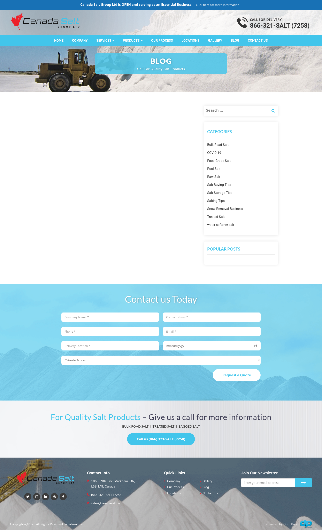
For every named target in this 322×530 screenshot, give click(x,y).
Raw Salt (213, 177)
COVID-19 (214, 153)
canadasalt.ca (73, 524)
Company (80, 40)
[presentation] (92, 377)
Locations (190, 40)
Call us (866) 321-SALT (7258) (161, 439)
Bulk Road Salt (218, 145)
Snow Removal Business (225, 209)
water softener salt (220, 225)
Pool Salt (213, 169)
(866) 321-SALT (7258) (106, 495)
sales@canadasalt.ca (105, 503)
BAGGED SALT (189, 426)
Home (58, 40)
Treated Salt (216, 217)
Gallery (215, 40)
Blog (235, 40)
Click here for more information (217, 5)
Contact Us (258, 40)
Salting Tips (216, 201)
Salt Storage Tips (219, 193)
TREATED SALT (163, 426)
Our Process (162, 40)
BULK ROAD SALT (135, 426)
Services (105, 40)
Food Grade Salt (219, 161)
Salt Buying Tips (219, 185)
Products (133, 40)
